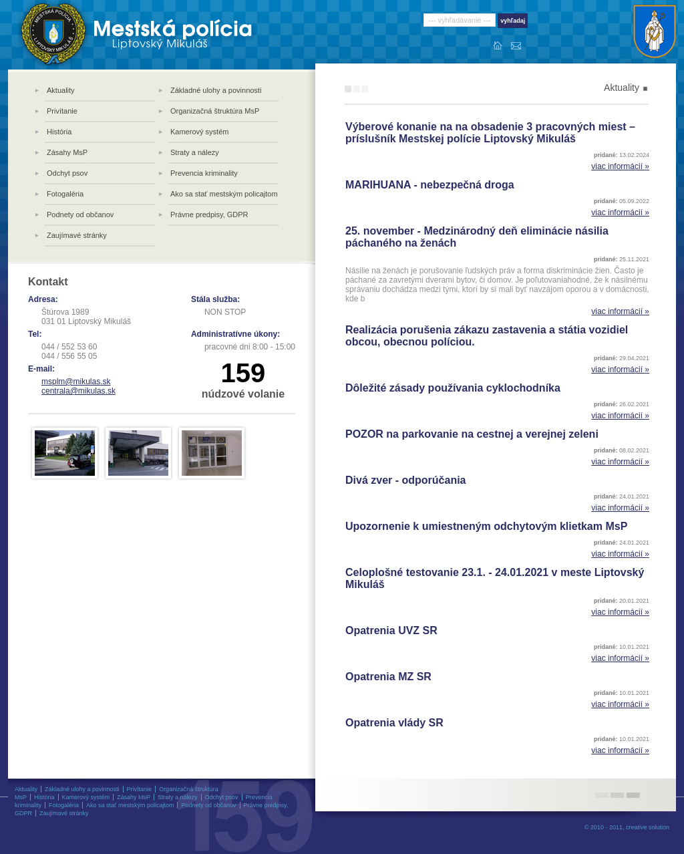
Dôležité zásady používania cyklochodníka (452, 388)
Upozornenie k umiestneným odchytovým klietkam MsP (486, 526)
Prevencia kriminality (204, 173)
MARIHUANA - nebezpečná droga (429, 184)
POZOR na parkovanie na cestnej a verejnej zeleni (471, 434)
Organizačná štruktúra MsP (214, 111)
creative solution (647, 827)
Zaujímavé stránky (77, 235)
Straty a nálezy (194, 152)
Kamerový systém (199, 132)
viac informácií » (620, 166)
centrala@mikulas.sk (78, 391)
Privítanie (62, 111)
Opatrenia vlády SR (394, 722)
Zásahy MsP (67, 152)
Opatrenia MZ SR (388, 676)
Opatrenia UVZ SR (391, 630)
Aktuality (61, 90)
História (59, 132)
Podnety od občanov (80, 214)
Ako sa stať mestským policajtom (224, 194)
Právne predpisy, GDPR (209, 214)
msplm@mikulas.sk (76, 381)
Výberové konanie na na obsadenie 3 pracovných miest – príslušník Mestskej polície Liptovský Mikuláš (490, 132)
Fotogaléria (65, 194)
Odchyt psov (67, 173)
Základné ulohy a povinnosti (215, 90)
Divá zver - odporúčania (405, 480)
